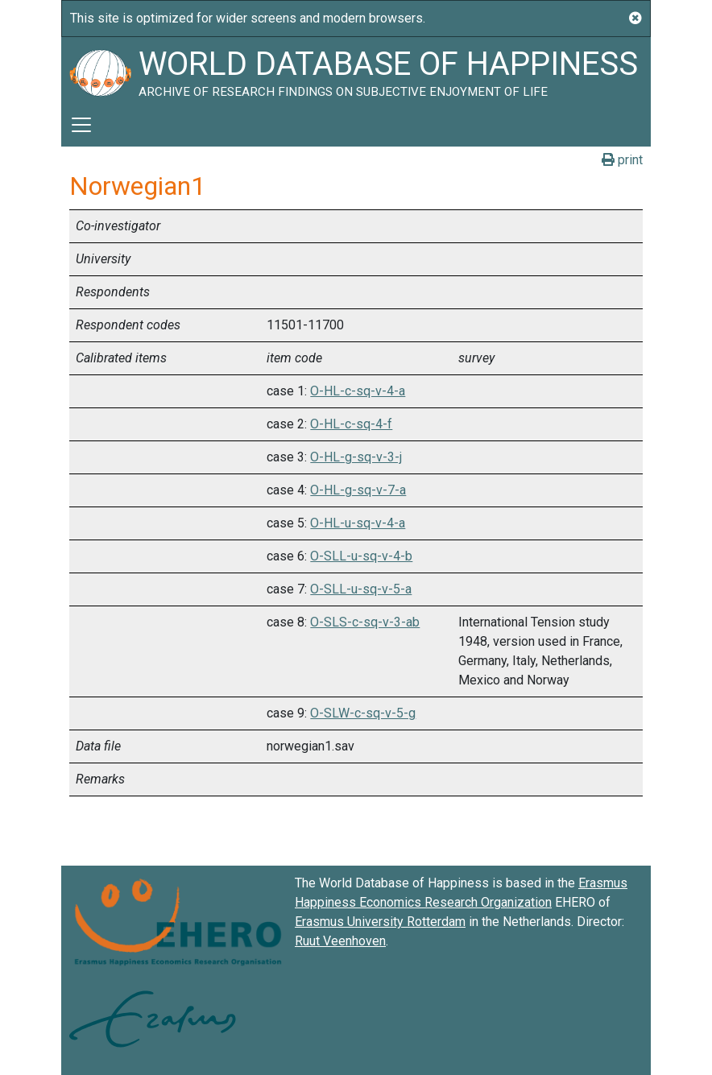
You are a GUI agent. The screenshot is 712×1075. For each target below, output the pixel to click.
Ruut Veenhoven (340, 941)
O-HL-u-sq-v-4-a (357, 523)
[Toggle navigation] (81, 125)
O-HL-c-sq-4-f (351, 424)
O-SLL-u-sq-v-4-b (361, 556)
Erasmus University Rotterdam (380, 921)
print (622, 159)
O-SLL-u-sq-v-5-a (361, 589)
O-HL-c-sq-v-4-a (357, 391)
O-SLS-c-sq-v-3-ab (365, 622)
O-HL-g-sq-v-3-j (356, 457)
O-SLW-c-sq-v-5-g (363, 713)
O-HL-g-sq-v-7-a (358, 490)
